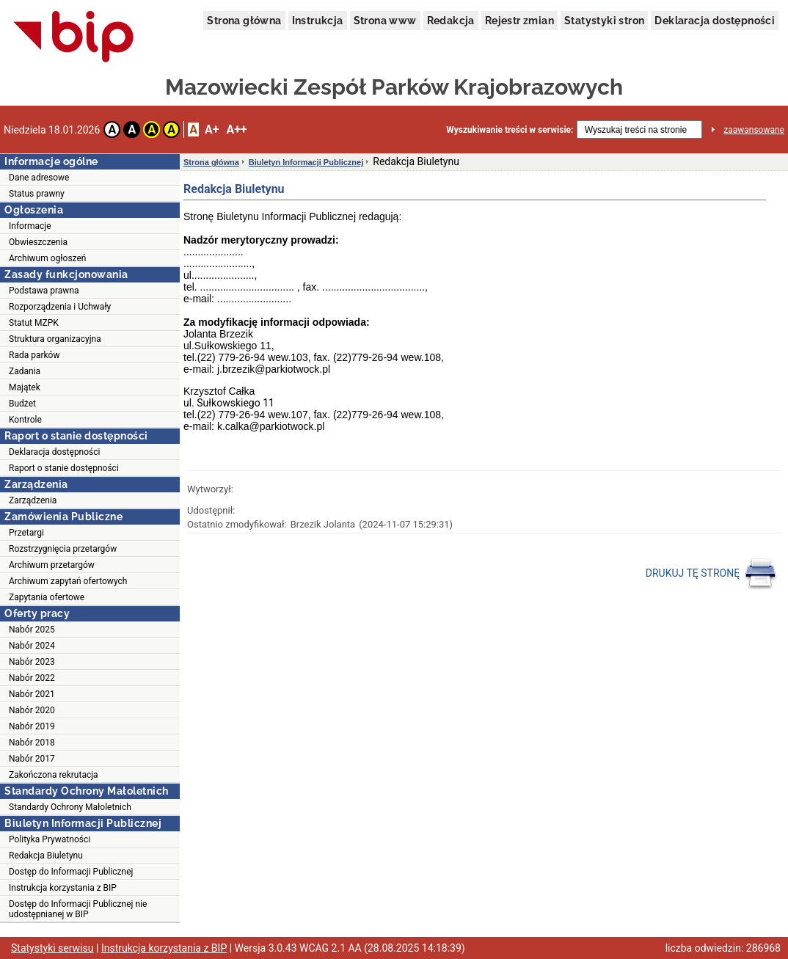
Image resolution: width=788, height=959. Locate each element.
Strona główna (244, 20)
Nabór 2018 (32, 742)
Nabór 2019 (32, 726)
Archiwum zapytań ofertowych (68, 581)
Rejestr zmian (519, 20)
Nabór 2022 (32, 678)
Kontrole (25, 420)
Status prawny (37, 194)
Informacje (30, 226)
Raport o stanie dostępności (64, 468)
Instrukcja (317, 20)
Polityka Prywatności (49, 839)
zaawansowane (753, 130)
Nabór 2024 (32, 646)
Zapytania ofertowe (46, 597)
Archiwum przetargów (52, 565)
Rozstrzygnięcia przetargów (63, 549)
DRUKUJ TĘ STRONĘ (711, 574)
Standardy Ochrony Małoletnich (70, 807)
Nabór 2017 (32, 759)
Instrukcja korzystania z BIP (63, 888)
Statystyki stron (604, 20)
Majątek (24, 387)
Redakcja (451, 20)
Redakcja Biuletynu (46, 855)
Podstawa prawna (44, 290)
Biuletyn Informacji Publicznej (306, 162)
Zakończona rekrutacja (53, 775)
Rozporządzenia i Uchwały (60, 307)
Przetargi (26, 533)
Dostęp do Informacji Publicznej (71, 872)
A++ (236, 129)
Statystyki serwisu (52, 948)
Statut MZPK (34, 323)
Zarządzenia (32, 500)
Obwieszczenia (38, 242)
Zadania (24, 371)
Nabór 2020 (32, 710)
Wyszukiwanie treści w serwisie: (509, 130)
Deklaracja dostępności (714, 20)
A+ (212, 129)
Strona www (385, 20)
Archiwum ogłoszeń (47, 258)
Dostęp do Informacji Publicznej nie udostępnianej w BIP (78, 909)
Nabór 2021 (32, 694)
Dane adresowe (39, 177)
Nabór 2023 (32, 662)
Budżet (22, 403)
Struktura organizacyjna (55, 339)
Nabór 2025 (32, 629)
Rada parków (34, 355)
